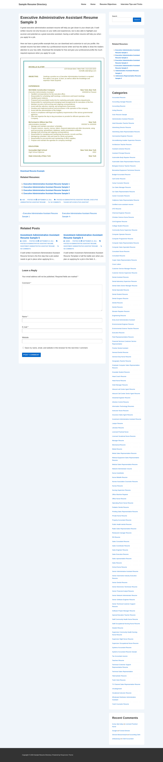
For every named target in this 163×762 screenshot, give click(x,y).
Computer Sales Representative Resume (125, 243)
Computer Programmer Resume (122, 238)
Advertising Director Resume (121, 127)
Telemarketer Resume (119, 676)
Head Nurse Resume (119, 380)
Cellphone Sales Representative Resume (125, 200)
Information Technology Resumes (123, 406)
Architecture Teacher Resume (122, 144)
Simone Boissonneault (119, 734)
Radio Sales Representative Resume (124, 529)
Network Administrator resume (122, 469)
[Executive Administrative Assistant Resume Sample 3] (45, 200)
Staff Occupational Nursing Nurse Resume (126, 623)
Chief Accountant (127, 739)
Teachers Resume (118, 660)
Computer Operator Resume (121, 234)
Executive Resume (118, 333)
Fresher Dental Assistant (120, 348)
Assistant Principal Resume (121, 153)
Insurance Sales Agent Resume (122, 415)
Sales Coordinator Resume (121, 546)
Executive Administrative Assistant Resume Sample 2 (47, 187)
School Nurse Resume (119, 567)
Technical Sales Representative (122, 671)
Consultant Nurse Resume (120, 251)
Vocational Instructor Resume (121, 693)
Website (25, 337)
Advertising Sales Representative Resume (126, 132)
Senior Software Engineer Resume (123, 599)
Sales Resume (117, 563)
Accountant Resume (118, 97)
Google (114, 731)
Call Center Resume (118, 179)
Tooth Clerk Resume (119, 680)
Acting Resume (117, 110)
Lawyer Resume (117, 423)
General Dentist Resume (120, 352)
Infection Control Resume (120, 402)
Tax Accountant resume (119, 656)
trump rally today (117, 724)
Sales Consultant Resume (120, 541)
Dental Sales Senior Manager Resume (124, 286)
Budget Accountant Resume (121, 174)
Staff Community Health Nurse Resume (125, 619)
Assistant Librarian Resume (121, 149)
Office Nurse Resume (119, 499)
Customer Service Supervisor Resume (124, 273)
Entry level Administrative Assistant (123, 320)
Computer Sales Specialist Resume (123, 247)
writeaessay (116, 739)
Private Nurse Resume (119, 516)
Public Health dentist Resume (122, 524)
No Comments (55, 202)
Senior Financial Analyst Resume (123, 591)
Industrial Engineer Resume (121, 398)
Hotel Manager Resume (120, 385)
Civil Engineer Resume (119, 221)
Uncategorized (117, 688)
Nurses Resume (117, 486)
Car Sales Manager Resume (121, 187)
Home (83, 4)
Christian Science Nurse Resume (123, 217)
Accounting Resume (118, 106)
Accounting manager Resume (122, 102)
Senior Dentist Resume (119, 582)
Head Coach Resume (119, 376)
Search (114, 16)
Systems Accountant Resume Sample (124, 652)
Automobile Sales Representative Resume (126, 161)
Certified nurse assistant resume (122, 204)
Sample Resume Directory (33, 4)
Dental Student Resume (120, 294)
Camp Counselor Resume (120, 183)
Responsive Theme (67, 755)
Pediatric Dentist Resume (120, 507)
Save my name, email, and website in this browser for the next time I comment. (56, 348)
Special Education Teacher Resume (123, 615)
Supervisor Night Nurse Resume (122, 639)
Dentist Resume (117, 303)
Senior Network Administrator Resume (124, 595)
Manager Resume (118, 440)
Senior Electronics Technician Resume (124, 587)
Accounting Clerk (134, 734)
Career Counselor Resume (121, 196)
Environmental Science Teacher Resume (125, 328)
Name (24, 317)
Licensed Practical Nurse (120, 432)
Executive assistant (81, 202)
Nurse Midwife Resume (119, 477)
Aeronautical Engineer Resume (122, 136)
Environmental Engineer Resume (123, 324)
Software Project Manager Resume (123, 611)
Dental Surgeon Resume (120, 298)
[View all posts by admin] (23, 241)
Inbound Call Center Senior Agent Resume (126, 393)
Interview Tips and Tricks (131, 4)
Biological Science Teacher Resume (124, 166)
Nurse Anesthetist (118, 473)
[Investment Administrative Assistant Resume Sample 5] (47, 241)
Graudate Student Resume (121, 372)
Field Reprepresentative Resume (123, 337)
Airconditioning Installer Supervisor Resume (126, 140)
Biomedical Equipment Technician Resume (126, 170)
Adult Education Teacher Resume (123, 123)
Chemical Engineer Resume (121, 213)
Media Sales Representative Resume (124, 453)
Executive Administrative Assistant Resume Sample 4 (47, 190)
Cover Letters (116, 264)
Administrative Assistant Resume (76, 200)
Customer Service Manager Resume (124, 268)
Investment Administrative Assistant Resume (37, 246)
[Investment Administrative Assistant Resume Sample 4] (90, 241)
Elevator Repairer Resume (120, 311)
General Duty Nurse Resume (121, 357)
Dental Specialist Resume (120, 290)
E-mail (24, 327)
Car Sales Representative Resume (123, 191)
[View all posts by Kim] (22, 200)
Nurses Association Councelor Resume (125, 481)
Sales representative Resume (122, 558)
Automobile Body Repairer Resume (123, 157)
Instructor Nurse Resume (120, 410)
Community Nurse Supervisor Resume (124, 230)
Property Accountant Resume (121, 520)
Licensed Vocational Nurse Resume (123, 436)
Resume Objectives (108, 4)
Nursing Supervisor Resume (121, 490)
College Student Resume (120, 226)
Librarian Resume (118, 428)
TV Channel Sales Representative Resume (126, 684)
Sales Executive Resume (120, 554)
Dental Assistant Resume (120, 277)
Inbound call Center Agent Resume (123, 389)
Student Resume (117, 628)
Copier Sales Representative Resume (124, 260)
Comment (26, 283)
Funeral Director (124, 731)
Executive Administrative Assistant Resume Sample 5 (47, 193)
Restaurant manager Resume (122, 533)
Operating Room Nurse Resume (122, 503)
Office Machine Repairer (120, 494)
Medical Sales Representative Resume (125, 464)
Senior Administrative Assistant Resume (125, 571)
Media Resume (117, 449)
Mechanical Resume (119, 445)
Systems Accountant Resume (121, 647)
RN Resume (116, 537)
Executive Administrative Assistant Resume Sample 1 (47, 184)
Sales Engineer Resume (120, 550)
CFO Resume (116, 209)
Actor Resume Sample (119, 114)
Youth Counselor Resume (120, 704)
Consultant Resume (118, 256)
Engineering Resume (119, 315)
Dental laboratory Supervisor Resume (124, 281)
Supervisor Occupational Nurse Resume (125, 643)
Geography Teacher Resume (121, 361)
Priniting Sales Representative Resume (125, 511)
